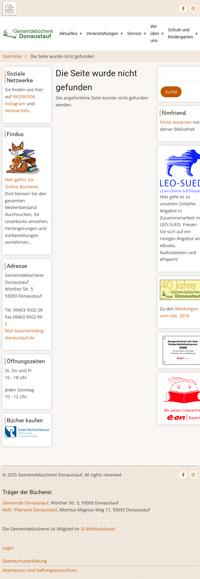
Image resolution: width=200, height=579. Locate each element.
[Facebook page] (183, 8)
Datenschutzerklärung (24, 561)
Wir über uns (154, 33)
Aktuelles (68, 33)
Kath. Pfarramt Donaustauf (29, 510)
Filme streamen (176, 122)
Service (134, 33)
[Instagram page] (193, 8)
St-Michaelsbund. (98, 529)
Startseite (12, 56)
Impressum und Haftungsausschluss (39, 570)
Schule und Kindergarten (180, 33)
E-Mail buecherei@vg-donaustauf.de (25, 331)
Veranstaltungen (102, 33)
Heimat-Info (17, 110)
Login (8, 548)
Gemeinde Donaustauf (25, 503)
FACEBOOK (24, 96)
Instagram (15, 103)
